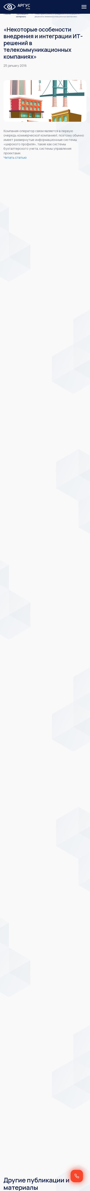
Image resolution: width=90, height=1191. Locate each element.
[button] (77, 1176)
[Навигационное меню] (84, 7)
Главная (7, 14)
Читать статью (15, 157)
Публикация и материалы (22, 15)
